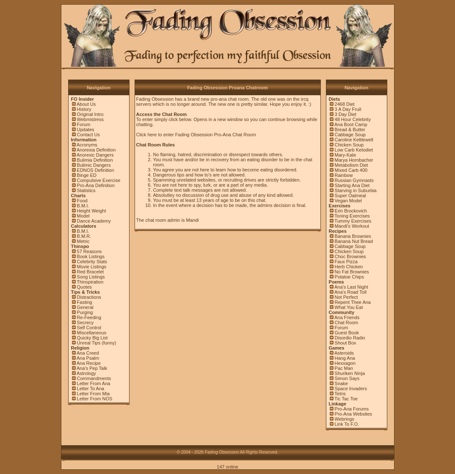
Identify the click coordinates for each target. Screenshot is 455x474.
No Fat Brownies (352, 271)
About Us (86, 104)
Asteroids (344, 353)
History (84, 109)
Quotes (84, 286)
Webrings (344, 419)
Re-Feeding (89, 317)
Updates (85, 129)
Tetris (339, 393)
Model (83, 215)
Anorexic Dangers (95, 154)
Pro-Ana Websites (353, 413)
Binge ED (87, 175)
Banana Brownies (353, 236)
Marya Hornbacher (354, 160)
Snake (341, 383)
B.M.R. (84, 236)
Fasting (84, 302)
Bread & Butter (350, 129)
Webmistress (90, 119)
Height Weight (91, 210)
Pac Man (344, 368)
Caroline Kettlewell (354, 139)
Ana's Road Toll (350, 292)
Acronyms (87, 144)
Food (82, 200)
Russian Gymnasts (354, 180)
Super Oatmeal (350, 195)
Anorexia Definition (96, 149)
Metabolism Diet (351, 165)
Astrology (86, 373)
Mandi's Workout (352, 226)
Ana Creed (88, 353)
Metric (83, 241)
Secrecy (85, 322)
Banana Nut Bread (354, 241)
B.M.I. (83, 205)
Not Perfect (346, 297)
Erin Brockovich (351, 210)
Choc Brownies (350, 256)
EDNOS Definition (95, 170)
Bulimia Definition (95, 160)
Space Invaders (351, 388)
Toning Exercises (352, 215)
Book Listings (91, 256)
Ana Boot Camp (350, 124)
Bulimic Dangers (94, 165)
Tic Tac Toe (346, 398)
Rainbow (344, 175)
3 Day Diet (345, 114)
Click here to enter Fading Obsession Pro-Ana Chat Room (196, 134)
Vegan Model (348, 200)
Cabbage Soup (350, 134)
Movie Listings (92, 266)
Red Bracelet (90, 271)
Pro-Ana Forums (352, 408)
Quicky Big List (92, 337)
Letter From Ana (93, 383)
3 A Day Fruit (348, 109)
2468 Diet (345, 104)
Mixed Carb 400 (351, 170)
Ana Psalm (88, 358)
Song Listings (91, 276)
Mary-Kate (345, 154)
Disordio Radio (350, 337)
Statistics (86, 190)
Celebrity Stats (92, 261)
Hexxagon (345, 363)
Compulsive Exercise (99, 180)
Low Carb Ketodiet (354, 149)
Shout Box (345, 342)
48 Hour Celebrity (353, 119)
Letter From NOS (95, 398)
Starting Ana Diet (352, 185)
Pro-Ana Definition (96, 185)
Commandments (94, 378)
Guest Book (347, 332)
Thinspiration (90, 281)
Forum (84, 124)
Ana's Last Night (351, 286)
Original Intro (90, 114)
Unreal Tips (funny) (96, 342)
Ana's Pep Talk (92, 368)
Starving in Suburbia (356, 190)
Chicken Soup (349, 144)
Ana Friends (346, 317)
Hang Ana (345, 358)
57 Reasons (89, 251)
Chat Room (346, 322)
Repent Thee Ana (353, 302)
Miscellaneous (92, 332)
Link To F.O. (347, 424)
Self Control (89, 327)
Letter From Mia (93, 393)
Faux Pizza (346, 261)
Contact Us (88, 134)
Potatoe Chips (349, 276)
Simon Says (347, 378)
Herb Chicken (349, 266)
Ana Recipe (89, 363)
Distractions (89, 297)
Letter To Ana (91, 388)
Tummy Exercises (352, 220)
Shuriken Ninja (350, 373)
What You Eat (349, 307)
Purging (85, 312)
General (85, 307)
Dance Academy (94, 220)
